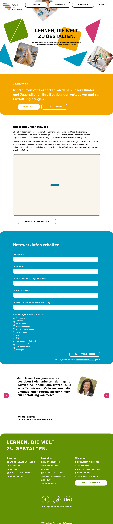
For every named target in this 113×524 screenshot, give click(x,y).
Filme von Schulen (51, 462)
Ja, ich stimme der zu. (79, 360)
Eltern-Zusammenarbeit (54, 477)
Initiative (36, 5)
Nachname (19, 267)
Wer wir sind (28, 107)
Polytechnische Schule (25, 329)
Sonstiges (20, 350)
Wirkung (13, 469)
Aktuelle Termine (54, 107)
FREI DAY (46, 480)
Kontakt (105, 5)
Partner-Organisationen (21, 473)
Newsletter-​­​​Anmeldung (88, 462)
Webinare (47, 469)
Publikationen (49, 484)
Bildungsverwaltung (24, 344)
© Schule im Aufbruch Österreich (57, 523)
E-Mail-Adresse (21, 291)
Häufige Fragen (16, 477)
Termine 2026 (83, 466)
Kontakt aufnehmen (91, 483)
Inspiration (59, 5)
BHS (17, 338)
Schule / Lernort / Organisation (29, 279)
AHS (17, 335)
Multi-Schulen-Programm (88, 469)
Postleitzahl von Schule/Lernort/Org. (32, 303)
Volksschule (20, 321)
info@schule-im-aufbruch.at (58, 506)
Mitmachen (83, 5)
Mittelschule (21, 324)
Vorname (18, 255)
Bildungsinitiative (23, 347)
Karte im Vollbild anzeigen (37, 221)
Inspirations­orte (51, 466)
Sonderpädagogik (23, 326)
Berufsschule (21, 332)
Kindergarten (21, 318)
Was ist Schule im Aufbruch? (22, 462)
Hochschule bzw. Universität (27, 341)
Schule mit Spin (84, 473)
